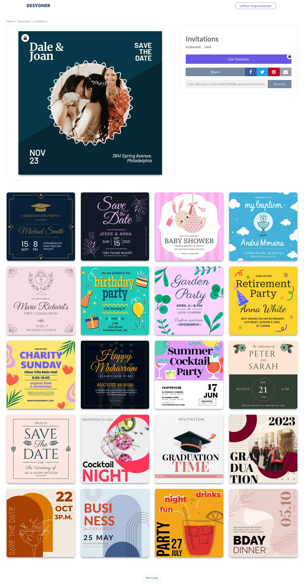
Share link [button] (279, 84)
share (215, 72)
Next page (152, 577)
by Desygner (193, 46)
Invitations (40, 21)
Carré (208, 46)
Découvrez (23, 21)
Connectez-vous (217, 5)
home (10, 21)
